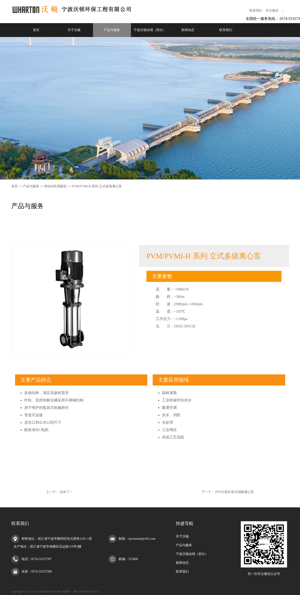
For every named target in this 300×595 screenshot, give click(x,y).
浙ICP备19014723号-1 (87, 591)
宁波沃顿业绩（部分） (150, 30)
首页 (36, 30)
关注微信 (272, 10)
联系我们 (255, 10)
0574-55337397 (41, 559)
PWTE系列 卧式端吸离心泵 (234, 492)
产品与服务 (112, 30)
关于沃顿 (74, 30)
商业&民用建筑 (55, 186)
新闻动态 (187, 30)
